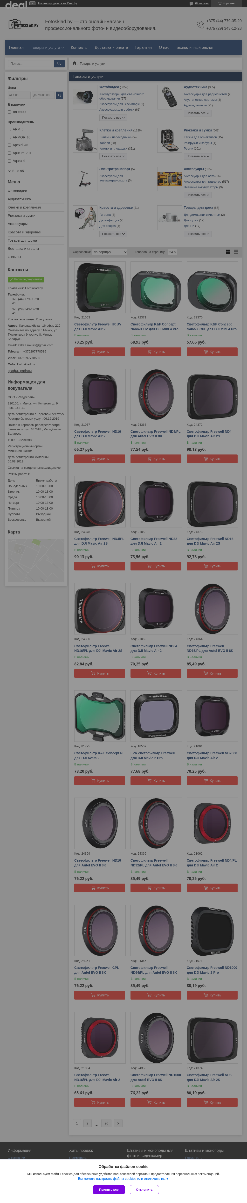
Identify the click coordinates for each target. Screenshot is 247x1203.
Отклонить (144, 1189)
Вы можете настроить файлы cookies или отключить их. (121, 1179)
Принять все (109, 1189)
